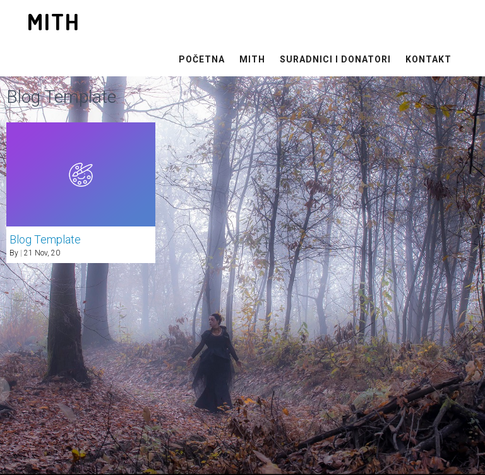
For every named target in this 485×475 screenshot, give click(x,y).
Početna (202, 59)
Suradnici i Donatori (335, 59)
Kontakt (428, 59)
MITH (252, 59)
